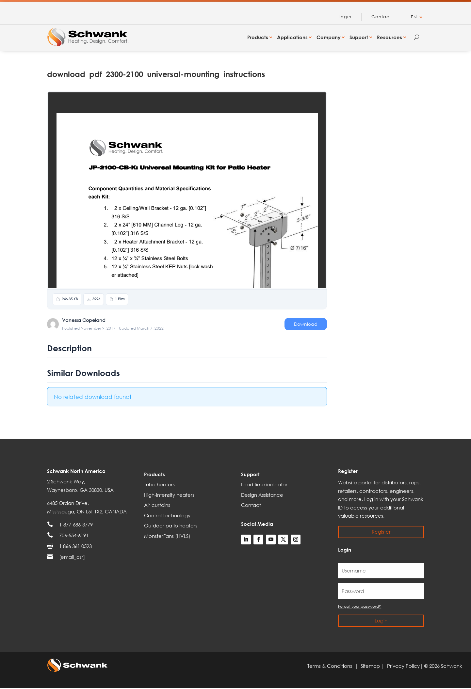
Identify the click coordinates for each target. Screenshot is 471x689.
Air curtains (157, 505)
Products (257, 37)
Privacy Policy (403, 666)
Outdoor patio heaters (170, 525)
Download (305, 324)
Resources (389, 37)
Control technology (167, 515)
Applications (292, 37)
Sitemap (371, 666)
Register (381, 531)
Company (329, 37)
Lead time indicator (264, 484)
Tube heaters (159, 484)
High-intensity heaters (169, 495)
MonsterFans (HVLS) (167, 536)
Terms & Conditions (331, 666)
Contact (381, 17)
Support (358, 37)
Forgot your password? (359, 606)
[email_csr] (72, 557)
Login (344, 17)
